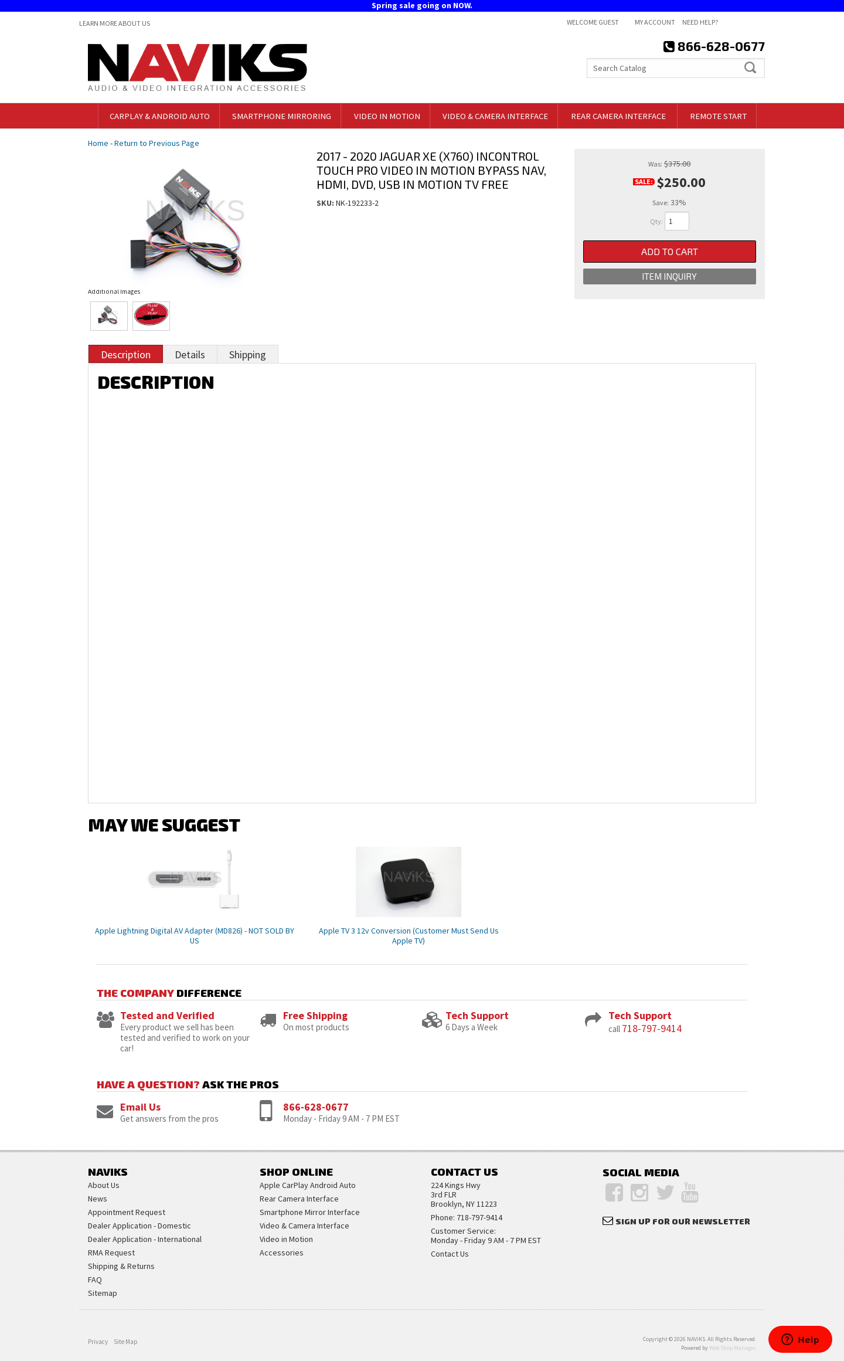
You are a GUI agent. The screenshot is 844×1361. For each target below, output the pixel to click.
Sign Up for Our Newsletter (682, 1221)
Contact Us (450, 1253)
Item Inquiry (669, 276)
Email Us (140, 1107)
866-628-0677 (316, 1107)
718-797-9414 (652, 1028)
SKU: (326, 203)
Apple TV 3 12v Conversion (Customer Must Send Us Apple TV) (409, 935)
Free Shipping (315, 1015)
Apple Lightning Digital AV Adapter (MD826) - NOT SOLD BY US (194, 935)
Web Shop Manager (732, 1348)
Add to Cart (669, 251)
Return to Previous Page (156, 143)
